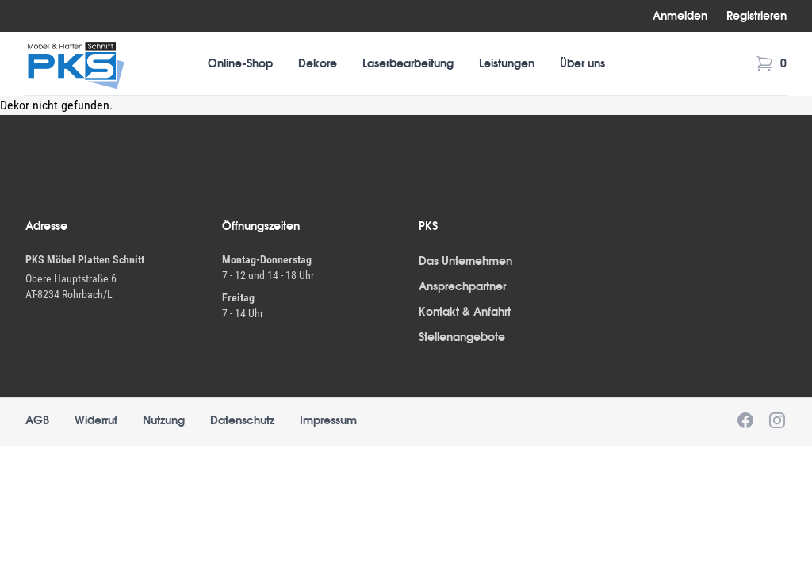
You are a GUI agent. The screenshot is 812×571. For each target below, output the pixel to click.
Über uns (582, 63)
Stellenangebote (462, 337)
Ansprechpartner (462, 286)
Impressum (328, 420)
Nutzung (164, 420)
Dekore (317, 63)
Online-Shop (240, 63)
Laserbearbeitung (408, 63)
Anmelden (680, 16)
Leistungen (506, 63)
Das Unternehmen (465, 261)
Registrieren (756, 16)
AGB (37, 420)
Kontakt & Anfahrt (465, 312)
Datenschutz (242, 420)
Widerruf (96, 420)
